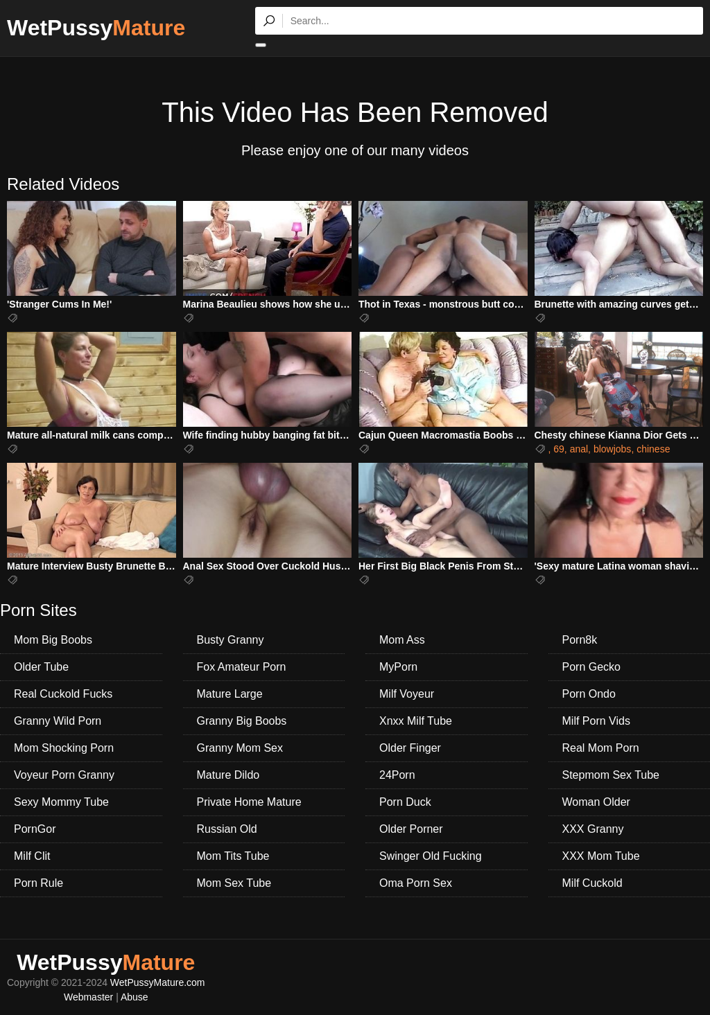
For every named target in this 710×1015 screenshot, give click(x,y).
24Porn (397, 775)
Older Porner (411, 829)
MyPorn (398, 667)
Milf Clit (32, 856)
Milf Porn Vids (596, 721)
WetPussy (96, 27)
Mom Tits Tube (233, 856)
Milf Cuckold (592, 883)
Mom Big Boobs (53, 640)
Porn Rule (38, 883)
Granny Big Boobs (242, 721)
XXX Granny (593, 829)
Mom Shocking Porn (64, 748)
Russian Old (227, 829)
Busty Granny (230, 640)
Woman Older (596, 802)
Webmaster (88, 997)
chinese (653, 448)
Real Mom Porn (600, 748)
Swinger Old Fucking (430, 856)
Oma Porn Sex (415, 883)
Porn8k (580, 640)
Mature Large (230, 694)
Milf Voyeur (406, 694)
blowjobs (612, 448)
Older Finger (410, 748)
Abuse (134, 997)
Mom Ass (402, 640)
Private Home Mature (249, 802)
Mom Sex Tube (234, 883)
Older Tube (41, 667)
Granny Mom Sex (240, 748)
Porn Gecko (591, 667)
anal (579, 448)
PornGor (34, 829)
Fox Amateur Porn (241, 667)
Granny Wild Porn (57, 721)
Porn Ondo (589, 694)
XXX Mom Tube (601, 856)
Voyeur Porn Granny (64, 775)
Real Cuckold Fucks (63, 694)
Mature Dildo (228, 775)
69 (558, 448)
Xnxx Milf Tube (415, 721)
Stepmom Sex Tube (611, 775)
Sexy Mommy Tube (61, 802)
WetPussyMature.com (157, 982)
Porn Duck (405, 802)
